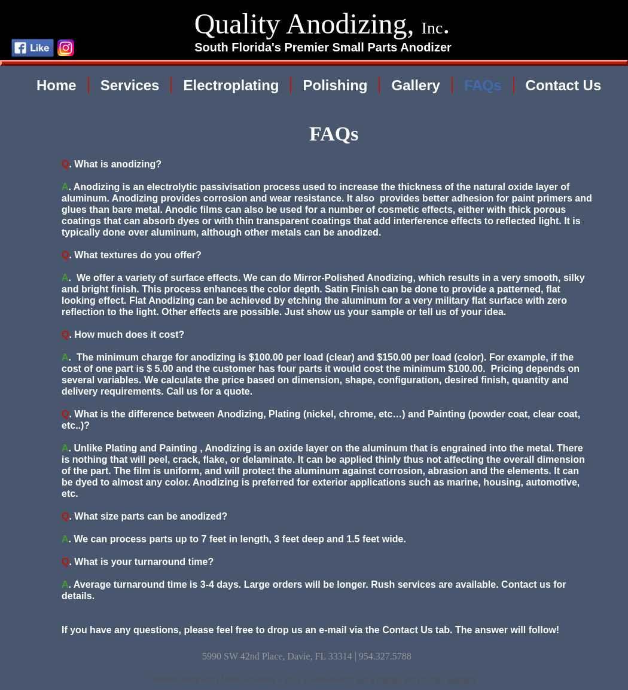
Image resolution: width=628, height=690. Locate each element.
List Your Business (446, 680)
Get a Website (379, 680)
